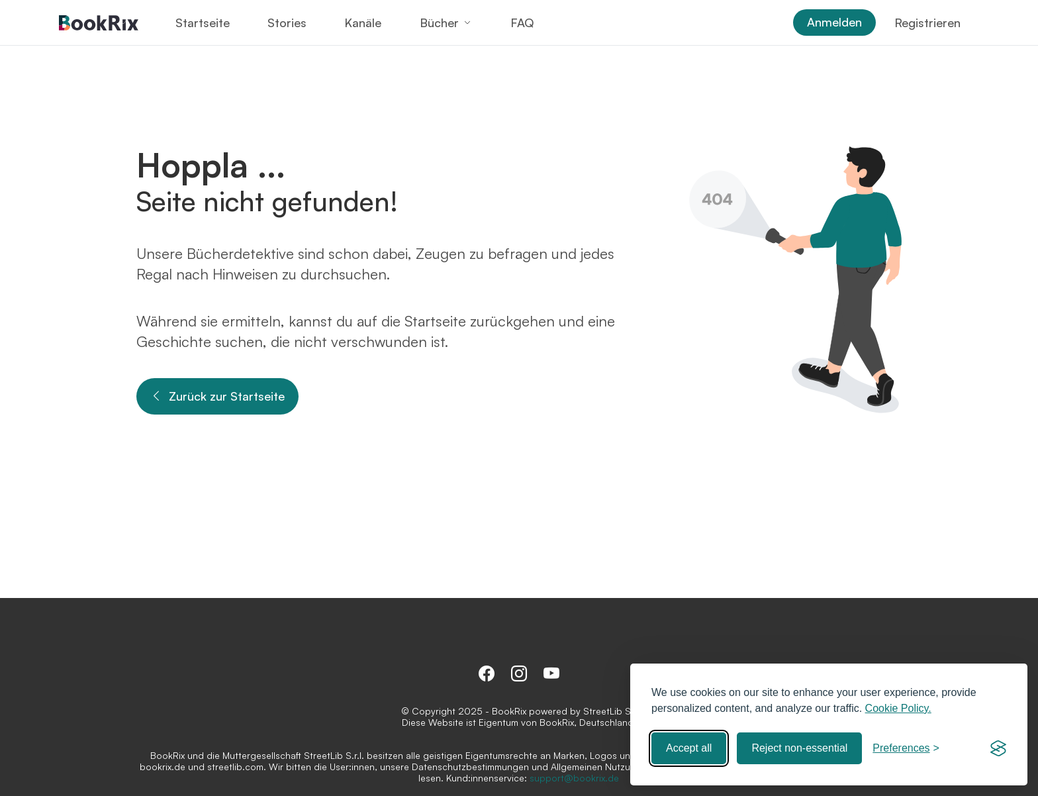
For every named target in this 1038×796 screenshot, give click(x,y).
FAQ (522, 22)
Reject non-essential (799, 748)
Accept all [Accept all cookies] (689, 748)
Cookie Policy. (898, 708)
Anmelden (834, 22)
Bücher (439, 22)
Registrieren (927, 22)
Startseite (202, 22)
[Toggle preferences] (906, 748)
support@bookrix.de (574, 777)
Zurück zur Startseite (217, 396)
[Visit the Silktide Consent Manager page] (998, 748)
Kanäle (362, 22)
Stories (287, 22)
